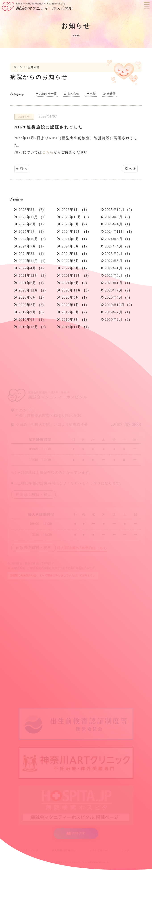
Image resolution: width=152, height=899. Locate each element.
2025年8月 (27, 224)
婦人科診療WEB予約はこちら (82, 548)
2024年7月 (27, 246)
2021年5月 (70, 283)
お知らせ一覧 (48, 93)
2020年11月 (71, 290)
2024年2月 (27, 254)
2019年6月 (27, 319)
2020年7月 (114, 290)
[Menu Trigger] (146, 4)
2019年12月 (115, 305)
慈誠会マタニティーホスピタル (71, 862)
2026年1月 (70, 210)
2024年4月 (114, 246)
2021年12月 (28, 275)
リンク (125, 850)
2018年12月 (28, 327)
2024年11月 (114, 231)
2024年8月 (114, 239)
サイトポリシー (98, 850)
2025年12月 (115, 210)
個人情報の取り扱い (64, 850)
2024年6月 (70, 246)
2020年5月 (70, 297)
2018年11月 (71, 327)
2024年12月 (71, 231)
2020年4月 (114, 297)
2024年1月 (70, 254)
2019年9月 (27, 312)
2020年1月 (70, 305)
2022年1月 (114, 268)
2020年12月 (28, 290)
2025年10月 (71, 217)
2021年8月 (114, 275)
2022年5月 (114, 261)
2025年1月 (27, 231)
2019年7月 (114, 312)
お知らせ (73, 93)
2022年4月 (27, 268)
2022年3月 (70, 268)
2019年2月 (114, 319)
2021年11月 (71, 275)
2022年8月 (70, 261)
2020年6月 (27, 297)
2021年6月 (27, 283)
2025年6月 (70, 224)
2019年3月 (70, 319)
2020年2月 (27, 305)
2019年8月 (70, 312)
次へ (130, 168)
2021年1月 (114, 283)
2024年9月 (70, 239)
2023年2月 (114, 254)
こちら (48, 152)
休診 (93, 93)
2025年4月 (114, 224)
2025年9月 (114, 217)
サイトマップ (30, 850)
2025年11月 (28, 217)
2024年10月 (28, 239)
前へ (21, 168)
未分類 (111, 93)
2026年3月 (27, 210)
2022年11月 (28, 261)
